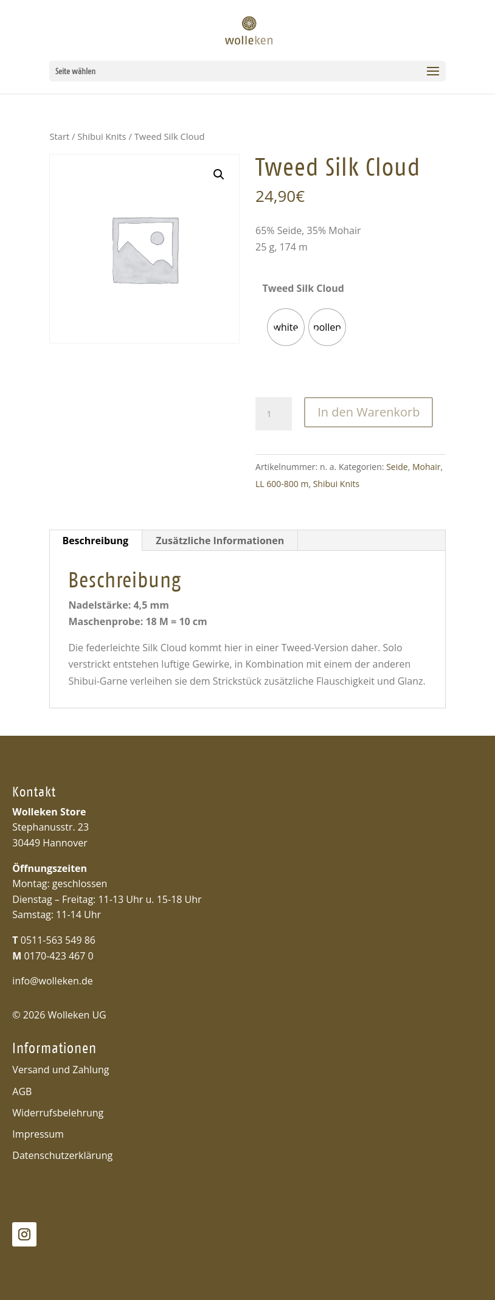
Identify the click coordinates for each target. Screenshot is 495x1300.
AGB (22, 1091)
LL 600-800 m (281, 483)
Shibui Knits (101, 136)
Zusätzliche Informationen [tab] (220, 540)
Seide (397, 466)
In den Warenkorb (368, 412)
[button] (219, 174)
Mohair (426, 466)
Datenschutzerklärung (62, 1155)
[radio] (286, 327)
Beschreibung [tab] (95, 540)
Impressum (37, 1134)
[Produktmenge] (273, 414)
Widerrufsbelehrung (57, 1112)
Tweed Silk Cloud (303, 288)
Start (59, 136)
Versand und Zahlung (60, 1069)
